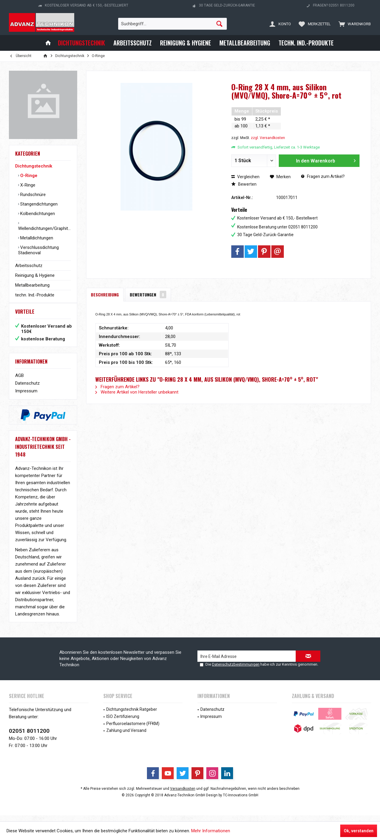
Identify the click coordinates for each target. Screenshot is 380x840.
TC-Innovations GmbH (240, 801)
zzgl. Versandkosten (268, 138)
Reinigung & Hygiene (35, 275)
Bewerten (243, 184)
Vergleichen (245, 176)
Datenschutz (27, 389)
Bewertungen (148, 294)
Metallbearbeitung (32, 285)
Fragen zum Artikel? (323, 176)
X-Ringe (27, 185)
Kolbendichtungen (37, 213)
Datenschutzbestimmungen (235, 670)
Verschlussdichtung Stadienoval (38, 250)
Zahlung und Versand (126, 736)
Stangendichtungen (38, 204)
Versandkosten (182, 794)
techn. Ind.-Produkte (34, 295)
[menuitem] (353, 24)
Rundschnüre (32, 194)
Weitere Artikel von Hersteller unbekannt (136, 392)
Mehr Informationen (210, 830)
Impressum (26, 397)
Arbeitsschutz (28, 265)
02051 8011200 (29, 736)
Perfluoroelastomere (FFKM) (132, 729)
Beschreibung (105, 294)
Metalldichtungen (36, 238)
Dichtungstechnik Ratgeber (131, 715)
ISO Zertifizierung (122, 722)
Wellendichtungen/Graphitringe (44, 228)
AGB (19, 381)
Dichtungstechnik (33, 166)
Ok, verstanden (358, 830)
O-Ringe (28, 175)
